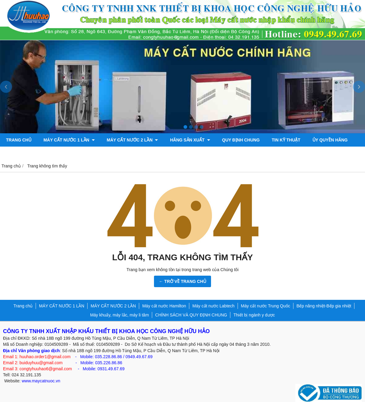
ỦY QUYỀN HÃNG (330, 140)
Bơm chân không (26, 153)
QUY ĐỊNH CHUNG (241, 140)
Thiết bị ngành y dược (254, 315)
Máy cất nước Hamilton (164, 305)
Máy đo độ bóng (77, 153)
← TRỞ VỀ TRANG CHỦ (182, 281)
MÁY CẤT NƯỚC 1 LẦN (69, 140)
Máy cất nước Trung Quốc (265, 305)
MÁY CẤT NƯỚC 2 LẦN (132, 140)
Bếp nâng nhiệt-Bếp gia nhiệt (323, 305)
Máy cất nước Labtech (213, 305)
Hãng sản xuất (190, 140)
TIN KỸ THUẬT (286, 140)
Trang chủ (18, 140)
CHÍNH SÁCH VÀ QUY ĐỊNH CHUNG (191, 315)
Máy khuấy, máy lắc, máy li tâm (119, 315)
